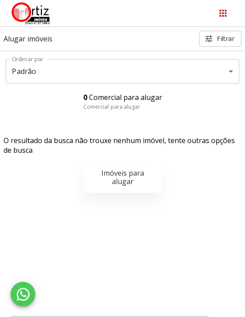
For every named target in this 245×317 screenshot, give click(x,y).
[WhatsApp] (23, 294)
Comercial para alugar (111, 107)
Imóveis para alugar (122, 177)
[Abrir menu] (223, 13)
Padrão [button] (24, 71)
